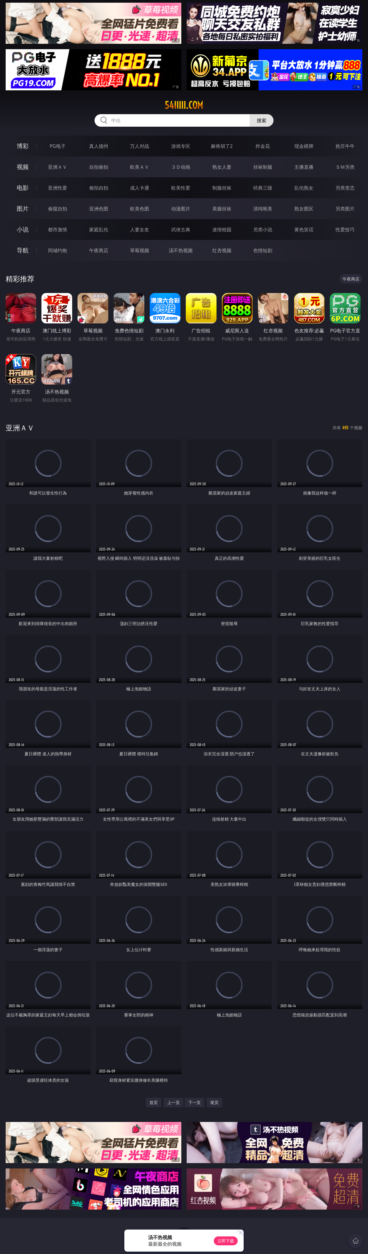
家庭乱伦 (98, 229)
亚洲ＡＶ (57, 167)
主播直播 (303, 167)
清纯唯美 (262, 208)
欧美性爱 (180, 188)
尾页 (214, 1102)
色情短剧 (262, 250)
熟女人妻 (221, 167)
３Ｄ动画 (180, 167)
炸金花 (263, 146)
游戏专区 (180, 146)
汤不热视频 (181, 250)
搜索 (261, 120)
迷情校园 (221, 229)
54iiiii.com (184, 105)
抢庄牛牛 (345, 146)
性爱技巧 (345, 229)
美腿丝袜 (221, 208)
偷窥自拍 (57, 208)
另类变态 (345, 188)
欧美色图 (139, 208)
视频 (23, 167)
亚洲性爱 (57, 188)
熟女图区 (303, 208)
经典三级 (262, 188)
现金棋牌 (303, 146)
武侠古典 (180, 229)
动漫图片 (180, 208)
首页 (153, 1102)
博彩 (23, 146)
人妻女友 (139, 229)
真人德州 (98, 146)
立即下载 (225, 1241)
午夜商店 (98, 250)
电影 (23, 188)
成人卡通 (139, 188)
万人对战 (139, 146)
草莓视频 (139, 250)
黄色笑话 (303, 229)
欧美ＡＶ (139, 167)
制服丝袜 (221, 188)
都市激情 (57, 229)
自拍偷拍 (98, 167)
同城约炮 (57, 250)
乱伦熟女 (303, 188)
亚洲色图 (98, 208)
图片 (23, 208)
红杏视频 (221, 250)
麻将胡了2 (222, 146)
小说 (23, 229)
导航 (23, 250)
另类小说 (262, 229)
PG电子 (57, 146)
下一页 (194, 1102)
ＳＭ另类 (345, 167)
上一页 (173, 1102)
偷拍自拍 (98, 188)
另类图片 (345, 208)
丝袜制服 (262, 167)
